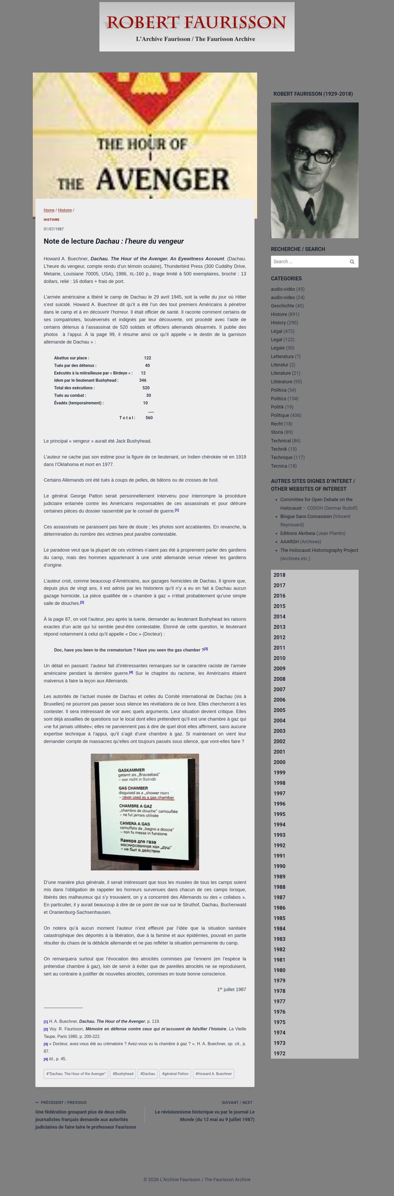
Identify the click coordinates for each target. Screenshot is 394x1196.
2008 (279, 679)
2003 (279, 731)
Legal (276, 339)
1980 (279, 970)
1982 (279, 949)
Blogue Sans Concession (306, 516)
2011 (279, 648)
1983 (279, 939)
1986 (279, 908)
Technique (282, 457)
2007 (279, 689)
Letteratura (282, 356)
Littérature (281, 381)
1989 (279, 877)
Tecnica (279, 466)
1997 (279, 793)
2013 (279, 627)
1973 (279, 1043)
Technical (281, 440)
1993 (279, 835)
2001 (279, 752)
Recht (277, 423)
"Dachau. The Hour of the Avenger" (76, 1074)
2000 (279, 762)
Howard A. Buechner (213, 1074)
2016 (279, 596)
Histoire (52, 220)
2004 (279, 720)
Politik (277, 407)
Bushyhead (123, 1074)
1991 (279, 856)
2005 (279, 710)
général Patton (175, 1074)
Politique (280, 415)
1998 (279, 783)
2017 (279, 585)
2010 (279, 658)
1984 (279, 929)
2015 (279, 606)
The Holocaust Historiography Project (319, 550)
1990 (279, 866)
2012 (279, 637)
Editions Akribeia (297, 533)
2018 (279, 575)
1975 (279, 1022)
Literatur (279, 364)
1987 (279, 897)
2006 (279, 700)
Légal (276, 331)
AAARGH (289, 541)
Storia (277, 432)
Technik (279, 449)
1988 (279, 887)
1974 (279, 1033)
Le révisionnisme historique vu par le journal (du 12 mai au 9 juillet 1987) (202, 1110)
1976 (279, 1012)
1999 (279, 773)
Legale (278, 348)
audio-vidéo (283, 289)
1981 (279, 960)
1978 (279, 991)
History (278, 322)
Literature (281, 373)
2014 (279, 616)
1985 (279, 918)
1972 (279, 1053)
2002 (279, 741)
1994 (279, 825)
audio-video (283, 297)
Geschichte (282, 305)
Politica (279, 390)
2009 (279, 668)
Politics (278, 398)
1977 (279, 1001)
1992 (279, 845)
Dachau (147, 1074)
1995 (279, 814)
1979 (279, 981)
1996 (279, 804)
